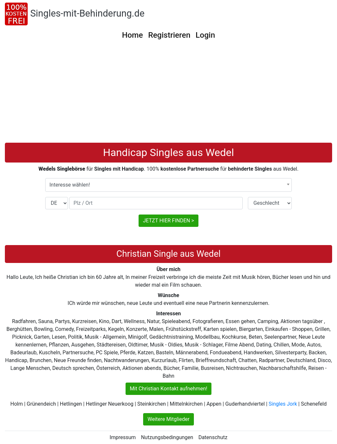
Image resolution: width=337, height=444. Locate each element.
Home (132, 35)
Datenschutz (212, 437)
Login (205, 35)
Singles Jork (283, 404)
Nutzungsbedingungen (167, 437)
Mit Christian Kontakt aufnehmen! (168, 388)
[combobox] (168, 185)
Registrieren (169, 35)
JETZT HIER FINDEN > (168, 220)
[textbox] (168, 184)
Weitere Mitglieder (168, 419)
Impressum (123, 437)
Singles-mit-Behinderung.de (87, 13)
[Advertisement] (168, 93)
